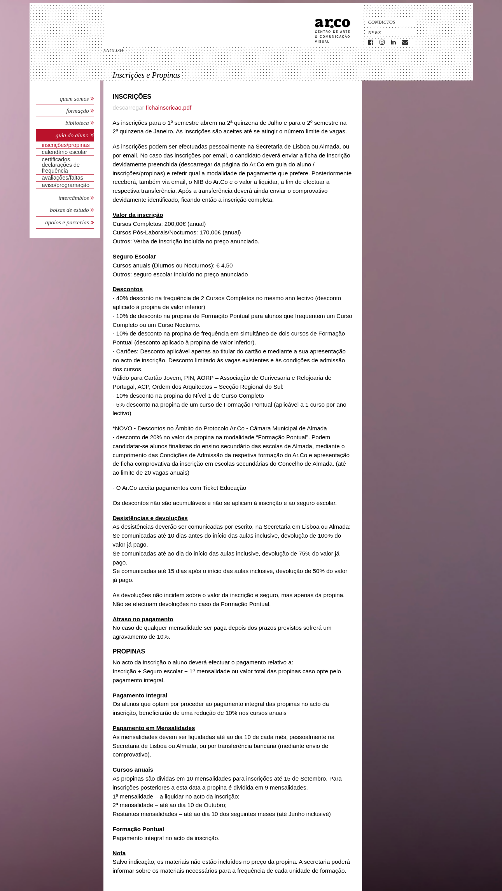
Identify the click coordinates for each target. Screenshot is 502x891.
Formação (78, 110)
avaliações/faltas (62, 178)
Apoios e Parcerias (67, 222)
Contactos (381, 22)
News (374, 32)
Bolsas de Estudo (70, 209)
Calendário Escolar (64, 152)
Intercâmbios (74, 197)
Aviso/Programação (65, 185)
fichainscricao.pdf (168, 107)
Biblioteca (78, 122)
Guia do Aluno (72, 135)
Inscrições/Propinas (66, 145)
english (113, 50)
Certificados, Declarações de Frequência (61, 165)
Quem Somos (74, 98)
